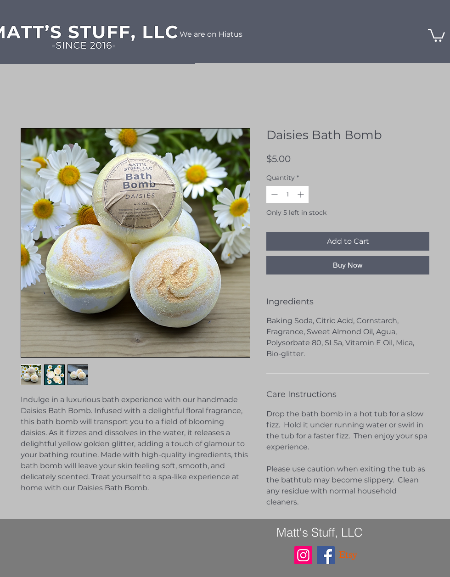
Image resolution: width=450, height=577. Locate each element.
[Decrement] (273, 194)
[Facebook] (326, 555)
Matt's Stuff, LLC (319, 532)
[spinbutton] (287, 194)
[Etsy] (348, 555)
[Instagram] (303, 555)
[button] (436, 35)
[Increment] (301, 194)
